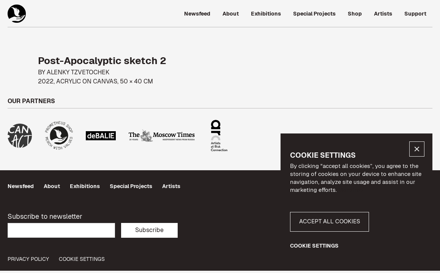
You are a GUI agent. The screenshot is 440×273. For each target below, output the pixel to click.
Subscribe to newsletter (45, 216)
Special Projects (131, 186)
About (52, 186)
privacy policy (28, 259)
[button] (416, 149)
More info (350, 189)
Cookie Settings (82, 259)
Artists (171, 186)
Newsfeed (21, 186)
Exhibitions (85, 186)
